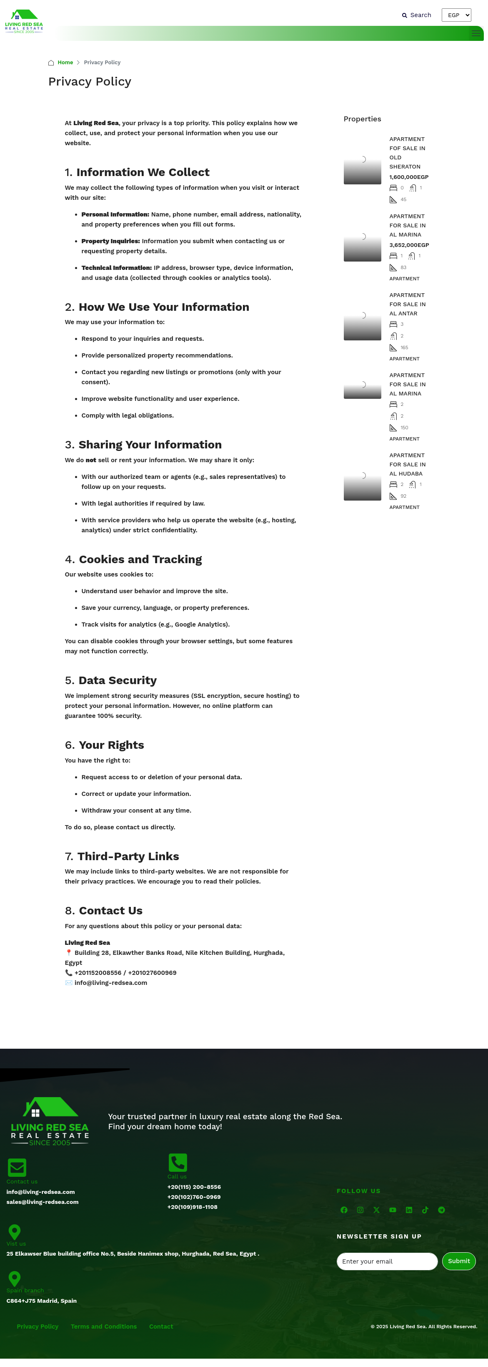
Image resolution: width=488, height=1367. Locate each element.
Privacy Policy (38, 1326)
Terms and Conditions (105, 1326)
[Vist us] (15, 1231)
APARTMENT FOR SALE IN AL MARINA (408, 225)
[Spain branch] (15, 1278)
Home (65, 62)
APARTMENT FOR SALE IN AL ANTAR (408, 304)
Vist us (16, 1243)
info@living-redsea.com (111, 983)
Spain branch (25, 1290)
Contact (163, 1326)
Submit (459, 1261)
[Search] (416, 15)
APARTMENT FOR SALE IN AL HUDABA (408, 464)
